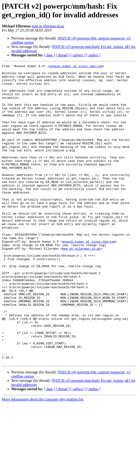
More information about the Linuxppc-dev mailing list (42, 459)
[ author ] (93, 55)
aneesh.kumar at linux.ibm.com (75, 67)
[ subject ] (78, 55)
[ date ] (49, 55)
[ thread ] (63, 55)
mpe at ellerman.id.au (48, 26)
